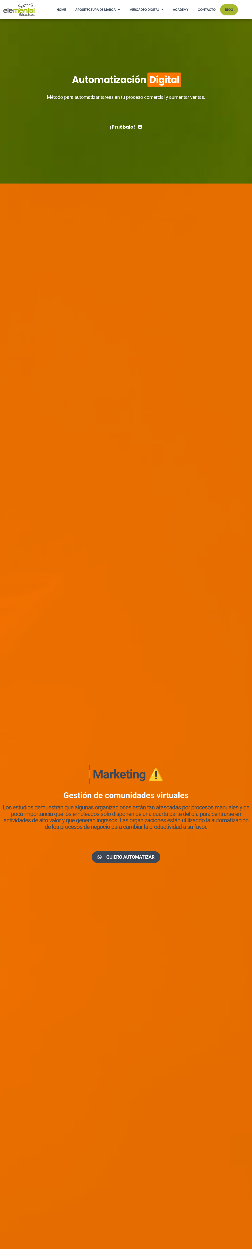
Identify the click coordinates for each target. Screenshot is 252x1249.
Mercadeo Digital (146, 10)
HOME (61, 9)
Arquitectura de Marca (97, 10)
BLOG (229, 9)
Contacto (206, 9)
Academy (180, 9)
